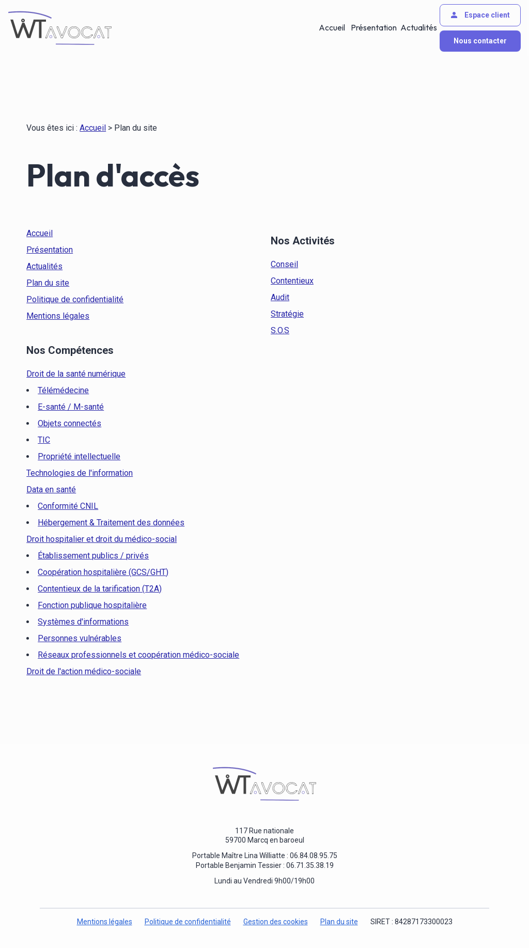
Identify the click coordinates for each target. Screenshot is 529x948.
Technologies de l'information (79, 473)
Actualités (418, 28)
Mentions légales (57, 316)
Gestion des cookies (275, 922)
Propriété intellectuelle (79, 456)
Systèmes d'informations (83, 622)
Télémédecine (63, 390)
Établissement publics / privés (93, 556)
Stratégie (287, 314)
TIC (44, 440)
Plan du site (47, 283)
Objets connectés (69, 423)
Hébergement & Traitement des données (111, 522)
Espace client (479, 15)
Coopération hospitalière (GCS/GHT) (103, 572)
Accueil (332, 28)
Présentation (372, 28)
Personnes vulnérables (79, 638)
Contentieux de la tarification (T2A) (100, 589)
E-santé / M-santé (71, 407)
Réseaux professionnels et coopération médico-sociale (138, 655)
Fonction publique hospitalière (92, 605)
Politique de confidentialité (74, 299)
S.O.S (280, 330)
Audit (280, 297)
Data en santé (51, 489)
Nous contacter (480, 41)
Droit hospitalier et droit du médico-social (101, 539)
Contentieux (292, 281)
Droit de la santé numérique (76, 374)
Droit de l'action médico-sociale (83, 671)
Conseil (284, 264)
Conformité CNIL (68, 506)
